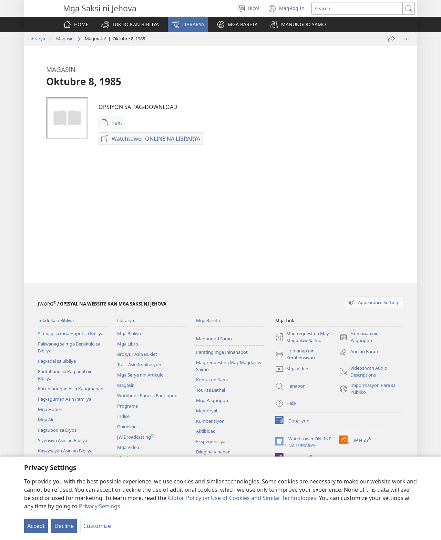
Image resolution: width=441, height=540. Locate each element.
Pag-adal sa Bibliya (57, 361)
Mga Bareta (208, 320)
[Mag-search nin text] (357, 8)
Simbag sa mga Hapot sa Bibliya (70, 333)
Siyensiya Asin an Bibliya (62, 440)
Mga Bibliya (129, 333)
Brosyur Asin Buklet (137, 354)
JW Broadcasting (135, 437)
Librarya (36, 39)
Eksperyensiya (210, 441)
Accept (36, 526)
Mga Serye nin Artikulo (140, 375)
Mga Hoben (50, 409)
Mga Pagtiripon (212, 400)
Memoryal (206, 411)
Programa (127, 406)
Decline (64, 526)
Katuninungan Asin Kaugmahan (70, 389)
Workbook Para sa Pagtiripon (147, 395)
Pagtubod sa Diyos (57, 430)
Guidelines (128, 426)
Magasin (65, 39)
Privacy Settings (99, 506)
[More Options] (406, 39)
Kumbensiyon (210, 421)
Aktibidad (206, 431)
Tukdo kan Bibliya (56, 320)
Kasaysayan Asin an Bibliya (65, 451)
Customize (97, 526)
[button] (130, 24)
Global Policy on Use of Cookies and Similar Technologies (242, 498)
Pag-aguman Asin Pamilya (64, 399)
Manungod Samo (214, 339)
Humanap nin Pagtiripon (359, 337)
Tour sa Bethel (210, 390)
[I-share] (391, 39)
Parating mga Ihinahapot (222, 352)
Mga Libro (127, 344)
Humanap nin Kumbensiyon (295, 354)
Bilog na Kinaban (213, 452)
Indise (123, 416)
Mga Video (128, 447)
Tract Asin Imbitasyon (139, 364)
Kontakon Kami (212, 380)
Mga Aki (46, 420)
